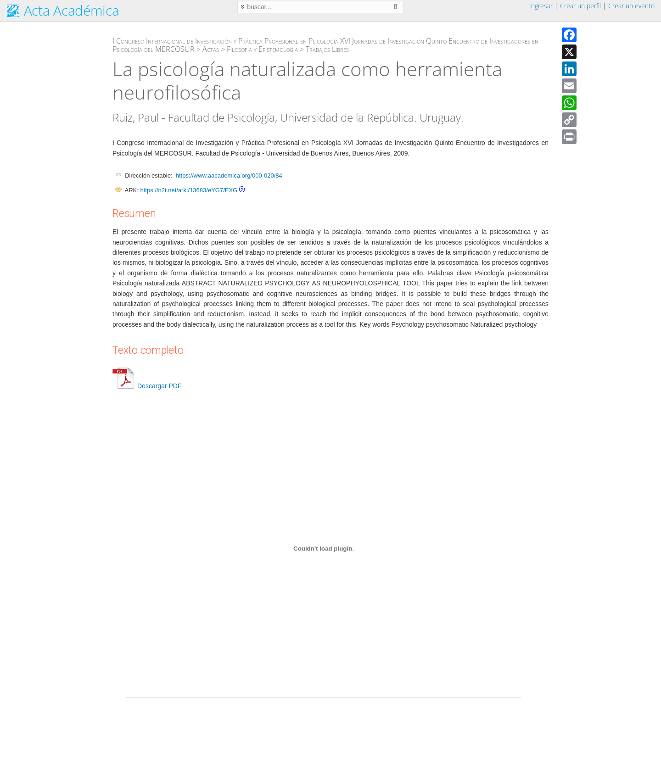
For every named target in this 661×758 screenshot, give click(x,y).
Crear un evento (631, 5)
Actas (210, 49)
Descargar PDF (146, 386)
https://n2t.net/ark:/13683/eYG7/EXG (188, 190)
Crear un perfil (580, 5)
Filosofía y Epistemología (262, 49)
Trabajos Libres (327, 49)
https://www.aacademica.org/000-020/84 (229, 175)
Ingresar (541, 5)
